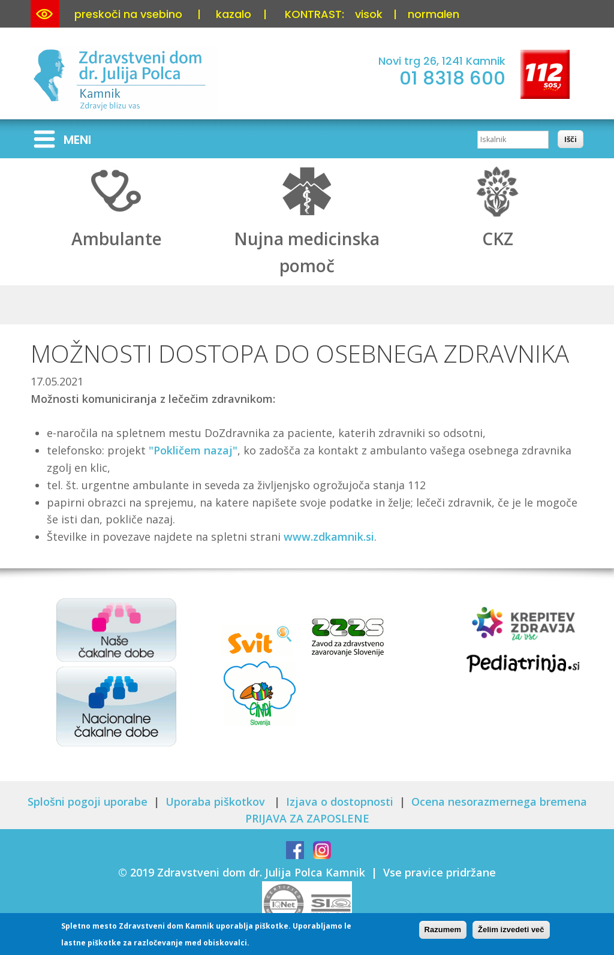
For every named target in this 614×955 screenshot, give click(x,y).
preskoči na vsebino (128, 14)
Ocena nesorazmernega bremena (499, 801)
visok (369, 14)
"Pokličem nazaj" (193, 450)
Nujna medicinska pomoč (307, 239)
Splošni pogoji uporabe (88, 801)
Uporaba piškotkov (216, 801)
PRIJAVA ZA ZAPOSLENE (307, 818)
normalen (433, 14)
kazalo (233, 14)
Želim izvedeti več (511, 930)
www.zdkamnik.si (329, 536)
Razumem (443, 930)
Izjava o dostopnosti (339, 801)
